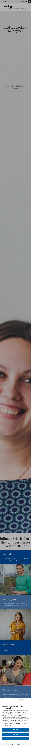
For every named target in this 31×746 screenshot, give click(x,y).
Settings (15, 734)
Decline (15, 730)
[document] (15, 716)
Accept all (16, 738)
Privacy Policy (18, 744)
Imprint (11, 744)
